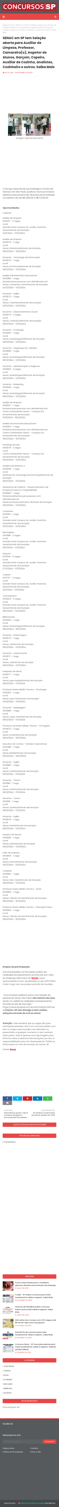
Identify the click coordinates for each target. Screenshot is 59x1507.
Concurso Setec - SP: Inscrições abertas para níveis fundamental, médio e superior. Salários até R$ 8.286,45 (35, 1347)
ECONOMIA (8, 1379)
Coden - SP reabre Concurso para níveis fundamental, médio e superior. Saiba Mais (34, 1296)
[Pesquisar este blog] (23, 1442)
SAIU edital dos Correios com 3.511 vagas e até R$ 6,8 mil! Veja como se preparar (35, 1321)
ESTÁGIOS (8, 1393)
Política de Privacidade (13, 1452)
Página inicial (8, 25)
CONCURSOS (9, 1366)
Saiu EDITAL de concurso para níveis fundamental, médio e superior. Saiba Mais (34, 1333)
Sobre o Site (35, 1452)
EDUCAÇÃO (8, 1384)
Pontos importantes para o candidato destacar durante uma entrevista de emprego (35, 1284)
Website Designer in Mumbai (32, 1503)
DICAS (6, 1375)
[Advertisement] (29, 92)
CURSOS (7, 1371)
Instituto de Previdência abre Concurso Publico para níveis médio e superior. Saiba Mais (34, 1309)
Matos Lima (9, 72)
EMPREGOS (8, 1388)
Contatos (34, 1448)
